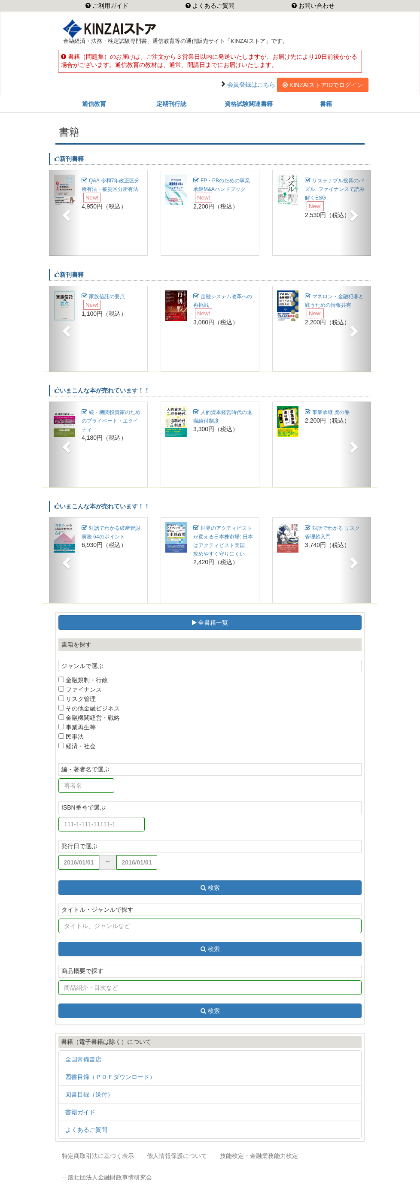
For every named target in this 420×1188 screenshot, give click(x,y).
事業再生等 (77, 727)
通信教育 (94, 103)
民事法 (71, 736)
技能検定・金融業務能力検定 (259, 1155)
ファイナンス (80, 689)
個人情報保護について (177, 1155)
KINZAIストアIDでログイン (323, 85)
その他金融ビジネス (89, 708)
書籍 (326, 103)
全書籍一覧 (210, 622)
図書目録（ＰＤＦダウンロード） (110, 1076)
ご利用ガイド (109, 6)
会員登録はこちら (251, 84)
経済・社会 (77, 746)
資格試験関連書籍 (249, 103)
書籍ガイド (80, 1112)
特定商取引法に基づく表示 (98, 1155)
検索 (210, 887)
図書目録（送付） (89, 1094)
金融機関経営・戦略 (89, 717)
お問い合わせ (316, 6)
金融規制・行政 (83, 680)
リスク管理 (77, 698)
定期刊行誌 (171, 103)
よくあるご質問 (212, 6)
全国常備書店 (83, 1059)
